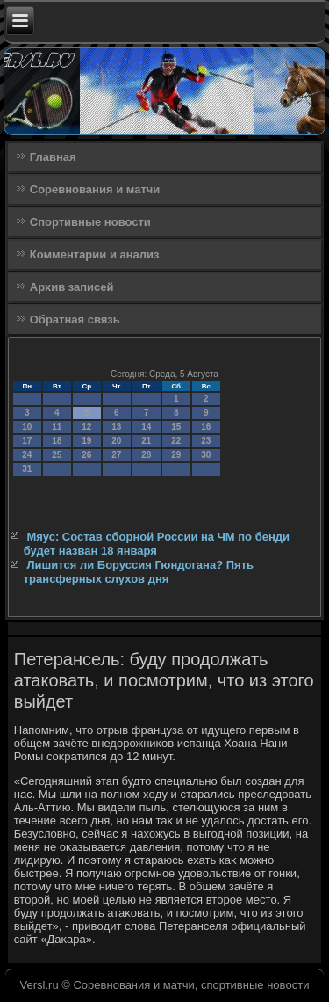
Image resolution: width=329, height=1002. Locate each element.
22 (176, 441)
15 (176, 427)
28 (146, 455)
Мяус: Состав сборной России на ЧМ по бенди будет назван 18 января (157, 543)
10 (27, 427)
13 (116, 427)
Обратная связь (75, 319)
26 (86, 455)
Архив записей (72, 287)
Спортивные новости (90, 222)
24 (27, 455)
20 (116, 441)
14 (146, 427)
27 (116, 455)
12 (86, 427)
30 (206, 455)
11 (56, 427)
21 (146, 441)
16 (206, 427)
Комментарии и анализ (95, 254)
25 (56, 455)
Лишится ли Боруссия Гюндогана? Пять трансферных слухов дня (139, 571)
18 (56, 441)
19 (86, 441)
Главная (53, 156)
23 (206, 441)
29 (176, 455)
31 (27, 469)
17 (27, 441)
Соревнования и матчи (95, 189)
